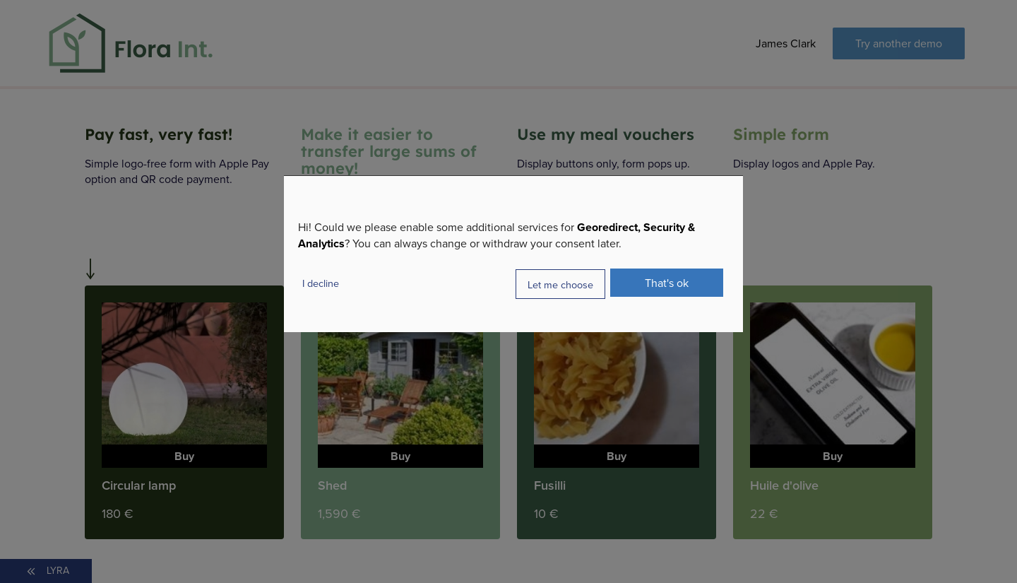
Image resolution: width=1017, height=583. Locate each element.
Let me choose (560, 283)
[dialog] (513, 254)
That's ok (667, 282)
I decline (320, 283)
